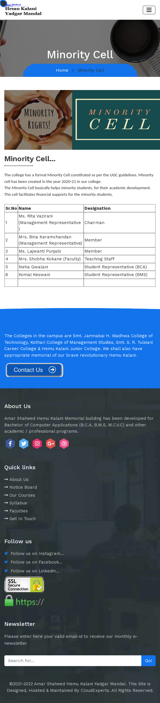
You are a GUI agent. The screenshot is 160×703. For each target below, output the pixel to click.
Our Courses (19, 495)
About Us (16, 479)
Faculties (16, 511)
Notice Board (20, 487)
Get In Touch (20, 518)
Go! (148, 660)
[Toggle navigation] (149, 10)
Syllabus (15, 503)
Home (62, 70)
